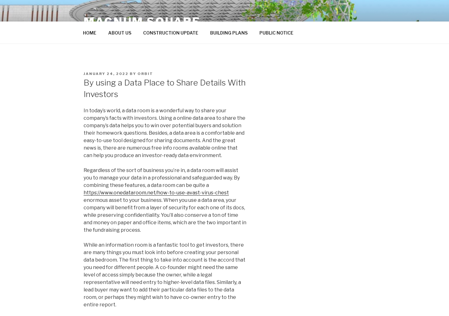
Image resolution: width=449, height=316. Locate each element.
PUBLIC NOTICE (276, 32)
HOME (89, 32)
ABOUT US (119, 32)
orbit (145, 74)
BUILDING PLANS (229, 32)
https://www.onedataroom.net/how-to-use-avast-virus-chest (156, 193)
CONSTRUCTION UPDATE (170, 32)
